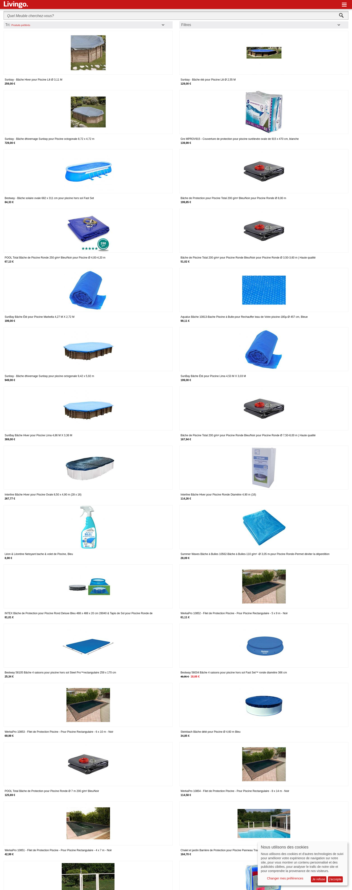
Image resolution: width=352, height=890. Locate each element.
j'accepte (335, 879)
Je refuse (318, 879)
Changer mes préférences (285, 878)
